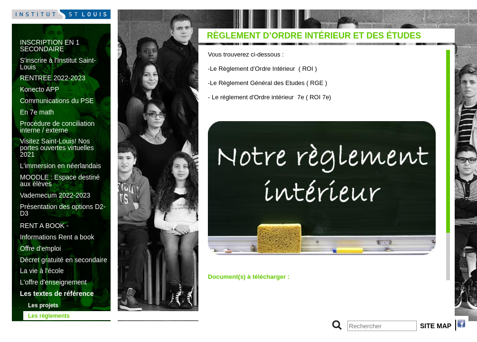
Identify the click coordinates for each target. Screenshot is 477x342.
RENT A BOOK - (44, 225)
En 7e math (37, 112)
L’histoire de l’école (54, 326)
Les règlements (49, 316)
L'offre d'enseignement (53, 282)
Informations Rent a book (57, 237)
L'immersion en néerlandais (60, 166)
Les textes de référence (57, 293)
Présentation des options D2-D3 (63, 210)
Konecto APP (39, 89)
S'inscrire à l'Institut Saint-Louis (58, 64)
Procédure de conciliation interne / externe (57, 127)
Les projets (43, 305)
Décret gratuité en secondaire (63, 260)
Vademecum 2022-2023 (55, 195)
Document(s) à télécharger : (249, 276)
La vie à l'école (42, 271)
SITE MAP (435, 326)
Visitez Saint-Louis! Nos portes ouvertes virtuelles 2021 (57, 147)
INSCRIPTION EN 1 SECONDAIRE (49, 45)
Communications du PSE (57, 100)
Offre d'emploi (40, 248)
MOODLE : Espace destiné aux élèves (60, 180)
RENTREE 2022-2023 (52, 78)
